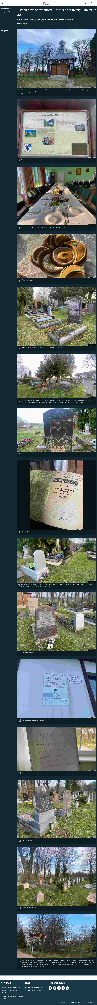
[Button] (5, 31)
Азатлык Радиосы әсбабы (33, 990)
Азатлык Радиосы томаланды (10, 987)
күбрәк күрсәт (23, 24)
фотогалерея (6, 9)
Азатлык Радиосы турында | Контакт (10, 991)
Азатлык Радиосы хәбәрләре (34, 987)
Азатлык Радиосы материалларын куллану (12, 997)
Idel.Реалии (78, 3)
